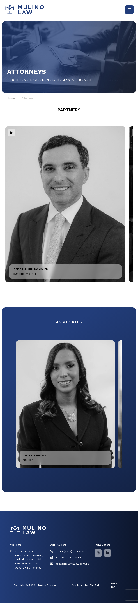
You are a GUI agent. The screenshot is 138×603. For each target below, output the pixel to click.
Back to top (119, 585)
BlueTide (95, 585)
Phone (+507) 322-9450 (70, 551)
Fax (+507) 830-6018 (68, 557)
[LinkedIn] (107, 553)
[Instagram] (98, 553)
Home (11, 98)
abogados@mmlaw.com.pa (72, 563)
